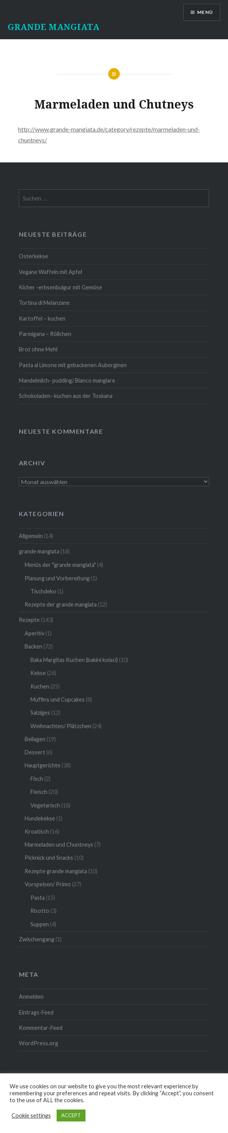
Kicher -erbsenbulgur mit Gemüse (60, 287)
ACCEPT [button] (71, 1115)
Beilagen (35, 739)
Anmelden (31, 996)
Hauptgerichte (42, 765)
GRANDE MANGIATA (53, 26)
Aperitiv (34, 633)
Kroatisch (37, 831)
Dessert (35, 752)
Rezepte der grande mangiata (61, 604)
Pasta (37, 897)
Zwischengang (36, 939)
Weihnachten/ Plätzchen (60, 726)
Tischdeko (43, 591)
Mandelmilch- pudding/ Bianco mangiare (67, 380)
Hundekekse (40, 818)
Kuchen (39, 686)
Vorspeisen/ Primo (48, 884)
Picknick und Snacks (49, 857)
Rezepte (29, 620)
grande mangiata (39, 551)
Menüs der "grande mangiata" (60, 564)
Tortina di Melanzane (44, 302)
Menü (205, 12)
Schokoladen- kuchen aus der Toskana (65, 396)
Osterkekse (33, 256)
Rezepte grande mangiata (56, 871)
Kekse (38, 673)
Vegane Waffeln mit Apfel (50, 272)
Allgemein (31, 536)
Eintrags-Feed (36, 1012)
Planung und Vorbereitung (57, 578)
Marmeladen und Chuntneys (59, 844)
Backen (33, 646)
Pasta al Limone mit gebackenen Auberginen (73, 365)
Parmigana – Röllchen (45, 334)
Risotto (39, 910)
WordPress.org (38, 1043)
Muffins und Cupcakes (57, 699)
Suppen (39, 924)
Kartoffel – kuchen (42, 318)
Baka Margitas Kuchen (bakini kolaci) (74, 660)
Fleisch (38, 792)
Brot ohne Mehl (38, 349)
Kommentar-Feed (40, 1027)
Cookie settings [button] (31, 1115)
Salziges (40, 712)
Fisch (36, 778)
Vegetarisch (45, 805)
